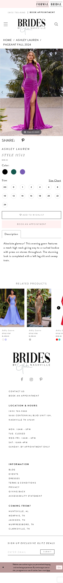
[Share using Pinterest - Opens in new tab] (23, 140)
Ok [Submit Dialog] (59, 568)
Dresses (14, 479)
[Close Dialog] (3, 568)
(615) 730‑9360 (18, 411)
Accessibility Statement (25, 496)
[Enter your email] (31, 553)
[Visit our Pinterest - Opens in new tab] (41, 380)
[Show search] (56, 23)
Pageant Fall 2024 (17, 45)
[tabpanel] (31, 92)
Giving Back (17, 492)
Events (13, 474)
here (48, 571)
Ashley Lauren (27, 40)
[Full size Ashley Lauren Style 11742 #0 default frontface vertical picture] (31, 92)
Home (7, 40)
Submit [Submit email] (48, 552)
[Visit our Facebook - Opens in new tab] (22, 380)
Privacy (14, 487)
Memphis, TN (17, 516)
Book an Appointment (32, 224)
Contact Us (17, 392)
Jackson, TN (17, 520)
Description (11, 235)
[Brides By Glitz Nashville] (31, 27)
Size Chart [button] (55, 181)
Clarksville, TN (19, 529)
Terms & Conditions (22, 483)
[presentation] (12, 308)
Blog (12, 470)
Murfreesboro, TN (21, 525)
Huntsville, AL (19, 511)
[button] (6, 23)
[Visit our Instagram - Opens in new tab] (31, 380)
